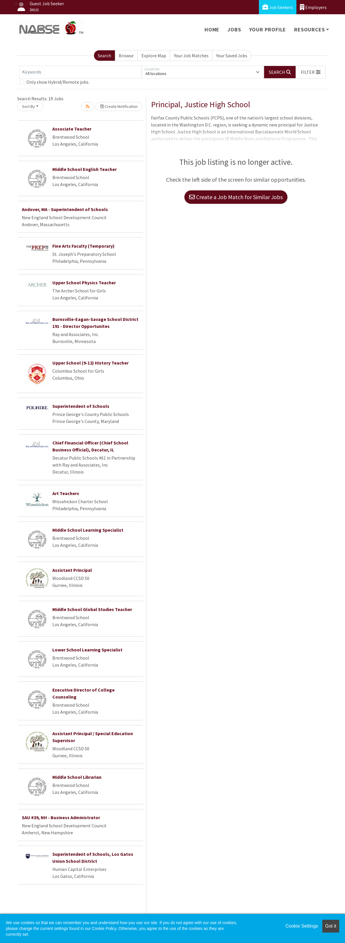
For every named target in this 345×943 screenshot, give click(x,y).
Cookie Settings (301, 926)
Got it (330, 926)
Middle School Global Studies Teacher (92, 609)
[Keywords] (80, 72)
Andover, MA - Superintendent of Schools (65, 209)
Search (104, 55)
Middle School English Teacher (84, 169)
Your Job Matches (191, 55)
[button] (311, 72)
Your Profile (267, 29)
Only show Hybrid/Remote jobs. (57, 82)
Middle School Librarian (77, 777)
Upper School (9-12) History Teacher (90, 363)
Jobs (234, 29)
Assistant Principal (72, 570)
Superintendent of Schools (80, 406)
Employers (313, 7)
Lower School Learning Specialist (87, 650)
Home (211, 29)
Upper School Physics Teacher (84, 282)
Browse (126, 55)
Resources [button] (309, 29)
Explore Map (153, 55)
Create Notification (119, 106)
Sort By (28, 106)
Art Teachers (65, 493)
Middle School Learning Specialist (87, 530)
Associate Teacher (71, 129)
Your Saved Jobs (231, 55)
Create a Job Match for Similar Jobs (236, 197)
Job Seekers (277, 7)
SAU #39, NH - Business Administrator (61, 817)
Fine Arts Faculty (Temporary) (83, 246)
